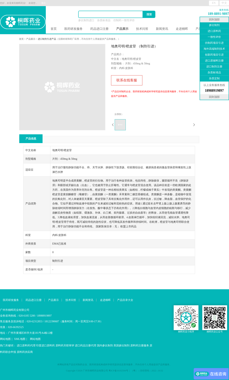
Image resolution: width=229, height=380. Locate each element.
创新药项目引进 (214, 54)
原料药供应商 (25, 352)
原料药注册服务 (139, 345)
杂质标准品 (103, 20)
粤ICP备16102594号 (118, 370)
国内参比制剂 (105, 345)
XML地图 (19, 339)
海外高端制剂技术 (214, 48)
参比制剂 (214, 25)
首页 (54, 28)
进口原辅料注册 (214, 60)
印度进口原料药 (45, 345)
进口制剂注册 (214, 66)
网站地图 (5, 339)
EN (214, 3)
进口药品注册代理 (85, 345)
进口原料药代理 (26, 345)
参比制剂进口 (86, 20)
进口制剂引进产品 (47, 39)
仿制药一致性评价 (124, 20)
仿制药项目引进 (214, 42)
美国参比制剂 (122, 345)
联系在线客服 (126, 80)
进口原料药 (214, 31)
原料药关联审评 (65, 345)
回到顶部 (214, 19)
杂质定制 (214, 78)
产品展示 (30, 39)
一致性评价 (214, 37)
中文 (224, 3)
